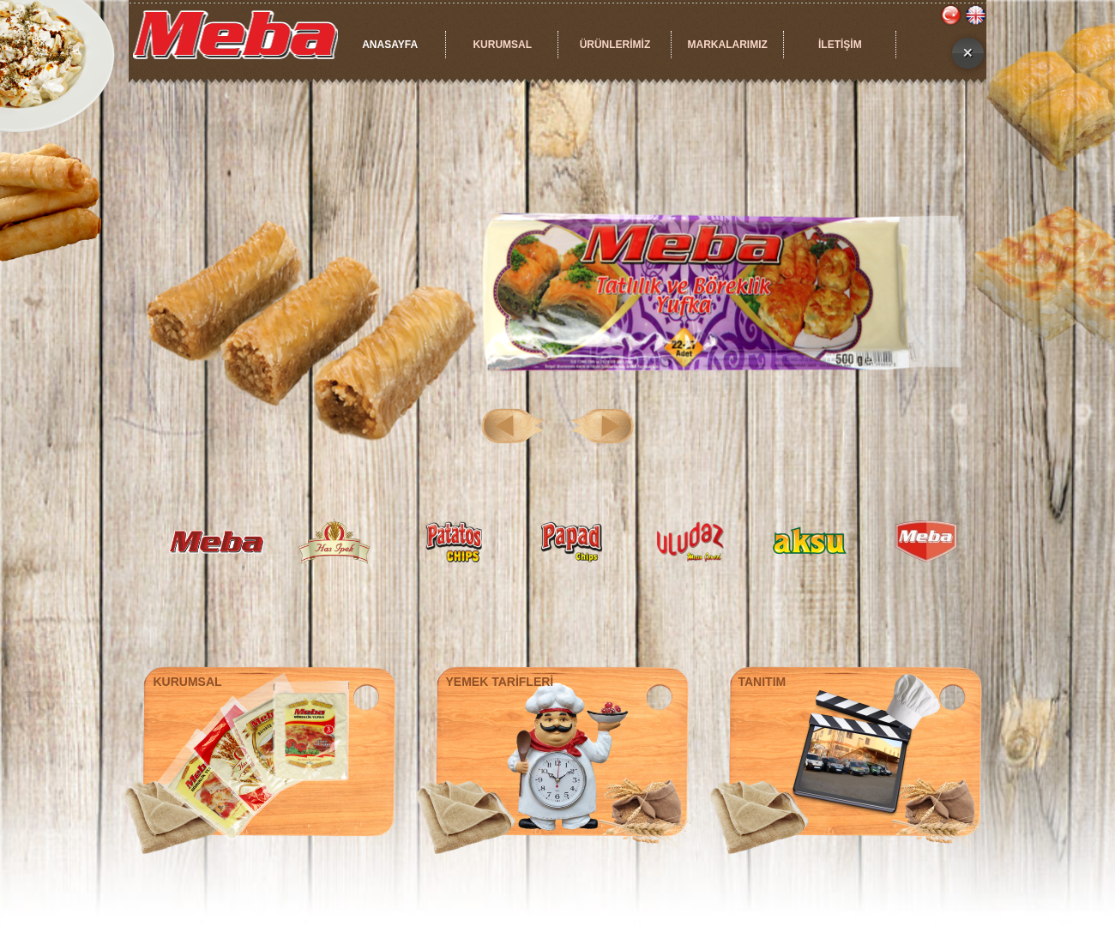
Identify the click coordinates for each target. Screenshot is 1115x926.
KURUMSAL (502, 45)
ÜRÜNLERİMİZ (615, 45)
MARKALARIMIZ (727, 45)
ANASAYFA (390, 45)
